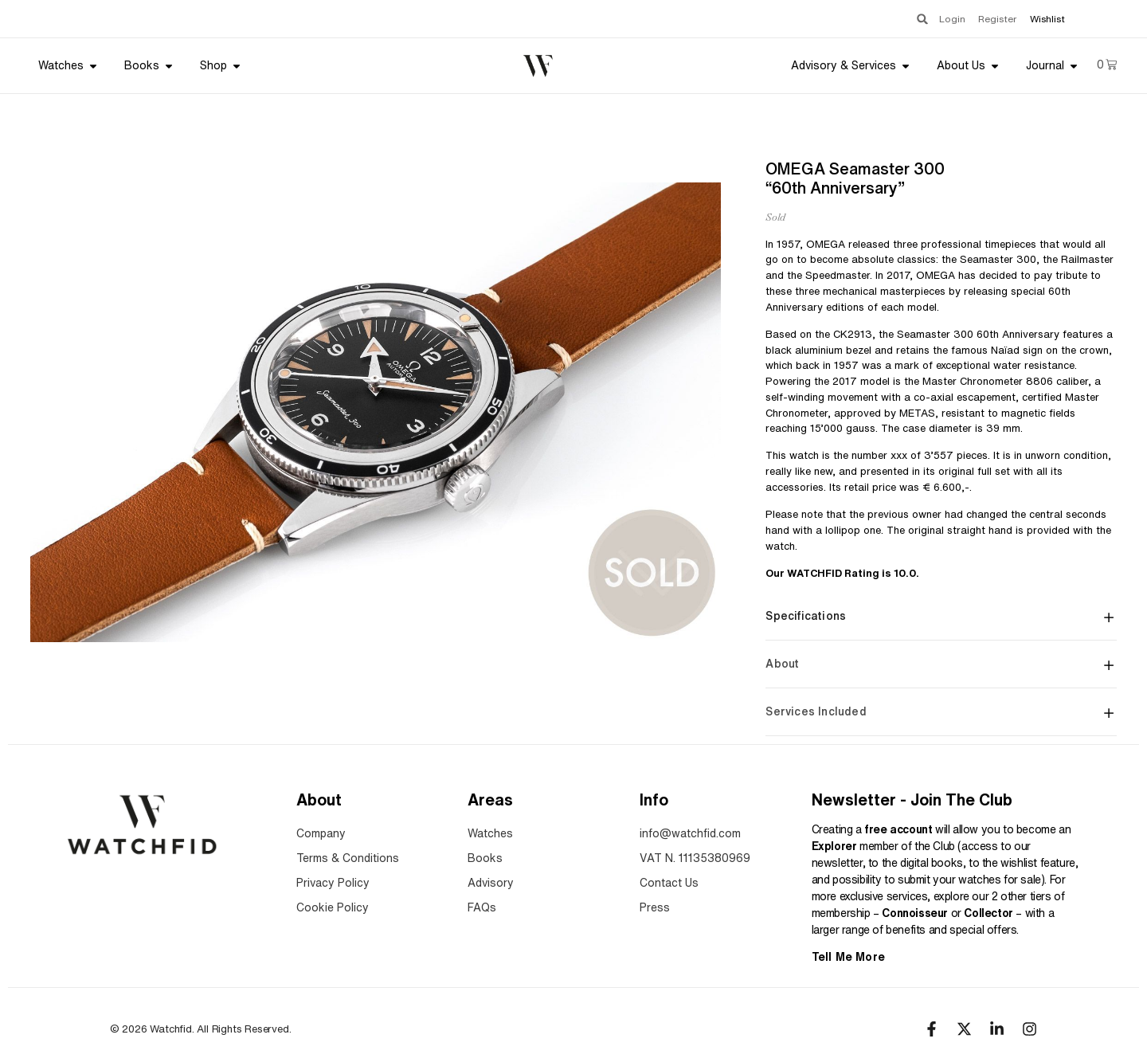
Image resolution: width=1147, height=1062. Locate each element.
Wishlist (1047, 19)
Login (940, 19)
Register (993, 19)
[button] (907, 19)
